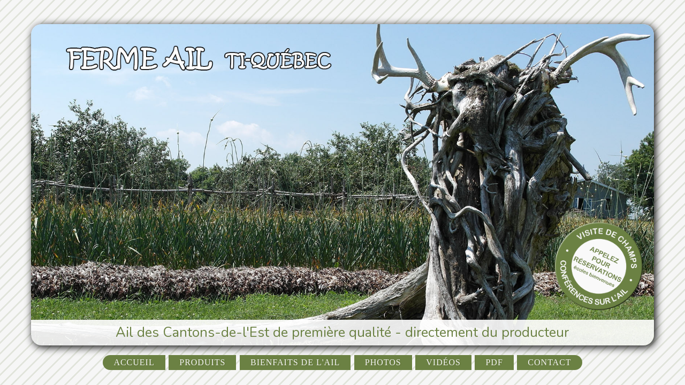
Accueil (133, 362)
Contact (549, 362)
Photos (383, 362)
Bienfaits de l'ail (295, 362)
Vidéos (443, 362)
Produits (202, 362)
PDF (494, 362)
